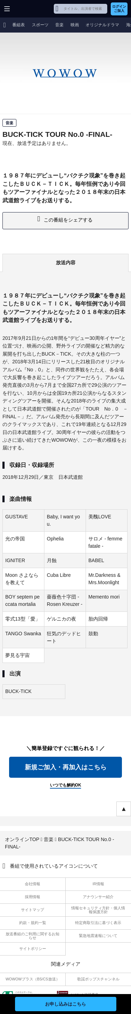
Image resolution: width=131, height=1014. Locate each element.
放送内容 (65, 262)
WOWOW (32, 9)
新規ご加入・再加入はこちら (66, 767)
